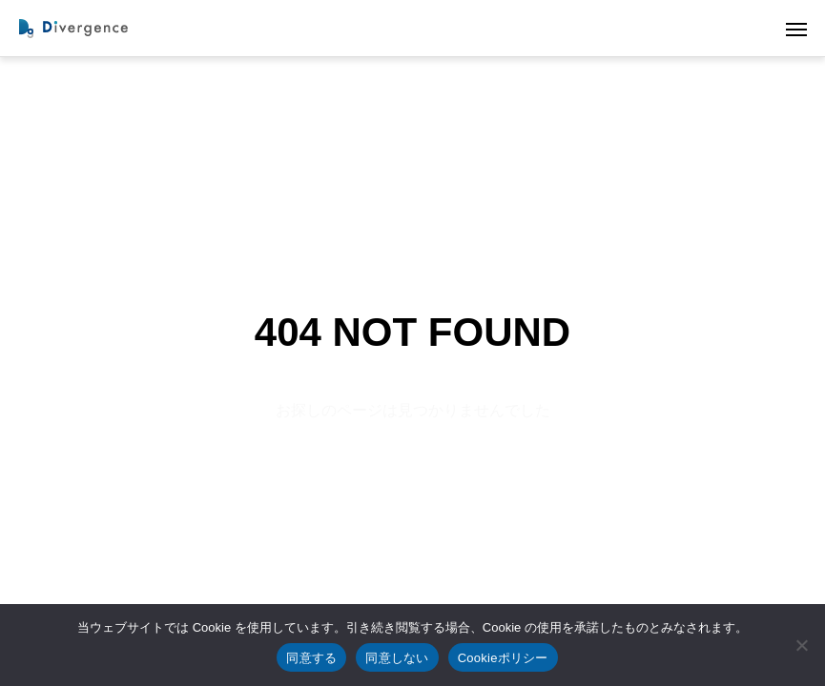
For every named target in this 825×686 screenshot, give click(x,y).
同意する (311, 658)
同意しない (396, 658)
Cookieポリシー (503, 658)
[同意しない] (801, 645)
